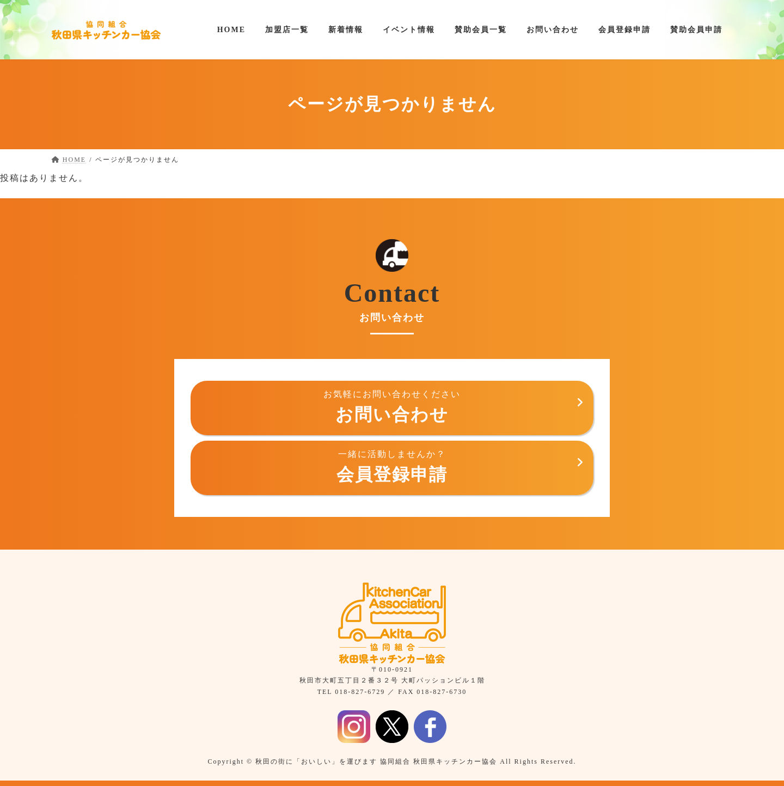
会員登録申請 (392, 466)
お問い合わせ (392, 406)
